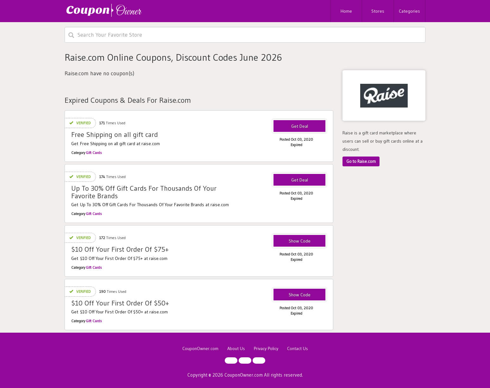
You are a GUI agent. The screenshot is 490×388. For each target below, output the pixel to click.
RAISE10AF (299, 241)
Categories (409, 11)
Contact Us (297, 348)
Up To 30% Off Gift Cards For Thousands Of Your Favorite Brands (144, 192)
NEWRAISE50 (299, 295)
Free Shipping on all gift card (114, 134)
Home (346, 11)
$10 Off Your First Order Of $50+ (120, 303)
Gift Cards (94, 152)
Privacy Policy (266, 348)
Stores (377, 11)
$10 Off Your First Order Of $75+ (120, 249)
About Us (236, 348)
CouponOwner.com (200, 348)
